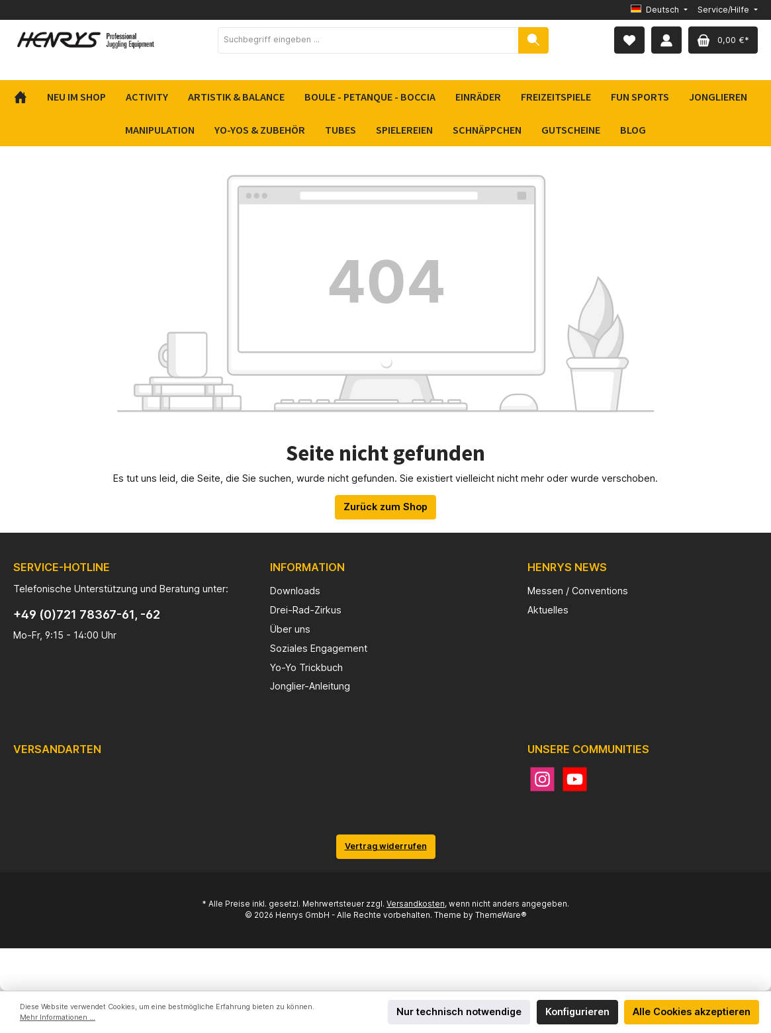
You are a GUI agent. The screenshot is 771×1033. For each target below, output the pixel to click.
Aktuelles (547, 609)
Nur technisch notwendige (459, 1011)
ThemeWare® (501, 915)
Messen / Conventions (577, 590)
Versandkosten (415, 904)
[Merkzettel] (629, 40)
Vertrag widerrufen (386, 846)
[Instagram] (542, 779)
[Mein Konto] (666, 40)
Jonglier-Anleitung (310, 686)
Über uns (290, 629)
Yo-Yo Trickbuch (306, 667)
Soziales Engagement (318, 648)
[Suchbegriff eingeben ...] (368, 40)
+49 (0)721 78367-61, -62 (86, 614)
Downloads (295, 590)
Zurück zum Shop (385, 506)
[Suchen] (533, 40)
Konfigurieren (577, 1011)
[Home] (25, 96)
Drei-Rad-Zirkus (305, 609)
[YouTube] (575, 779)
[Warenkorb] (723, 40)
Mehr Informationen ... (57, 1017)
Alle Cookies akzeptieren (691, 1011)
